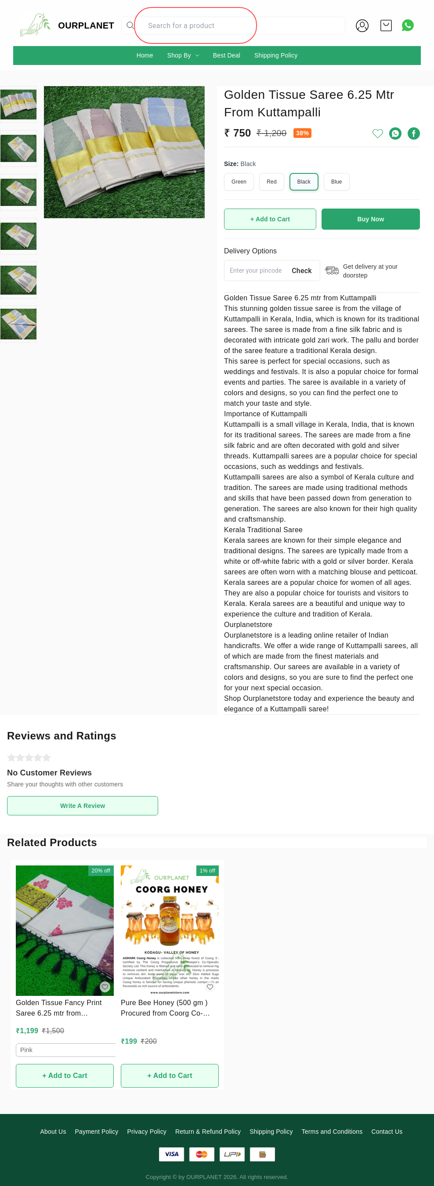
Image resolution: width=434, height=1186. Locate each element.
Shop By (179, 55)
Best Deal (226, 55)
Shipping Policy (275, 55)
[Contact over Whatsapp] (408, 25)
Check (302, 271)
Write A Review (82, 805)
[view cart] (386, 25)
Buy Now (371, 219)
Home (145, 55)
